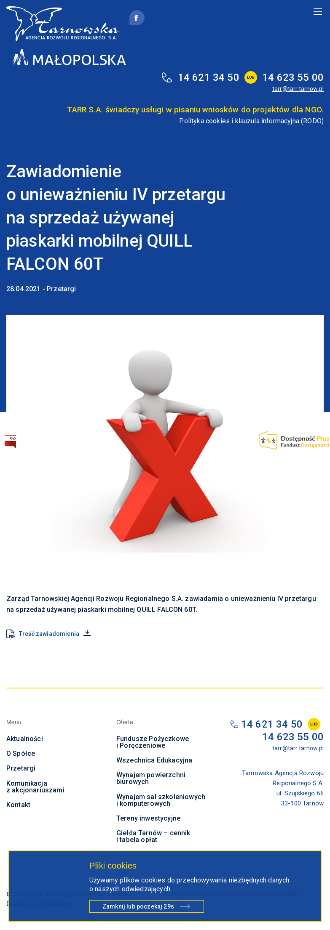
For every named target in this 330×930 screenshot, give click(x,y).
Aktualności (24, 739)
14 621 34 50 (208, 77)
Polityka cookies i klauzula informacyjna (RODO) (251, 121)
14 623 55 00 (293, 77)
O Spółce (20, 753)
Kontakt (18, 805)
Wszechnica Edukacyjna (154, 760)
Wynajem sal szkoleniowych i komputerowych (160, 800)
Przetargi (20, 768)
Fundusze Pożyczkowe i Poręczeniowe (152, 742)
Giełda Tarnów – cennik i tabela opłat (153, 836)
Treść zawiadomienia (49, 633)
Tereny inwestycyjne (148, 818)
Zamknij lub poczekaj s (138, 907)
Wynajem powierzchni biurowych (150, 778)
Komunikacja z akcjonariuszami (35, 786)
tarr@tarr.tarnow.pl (298, 88)
